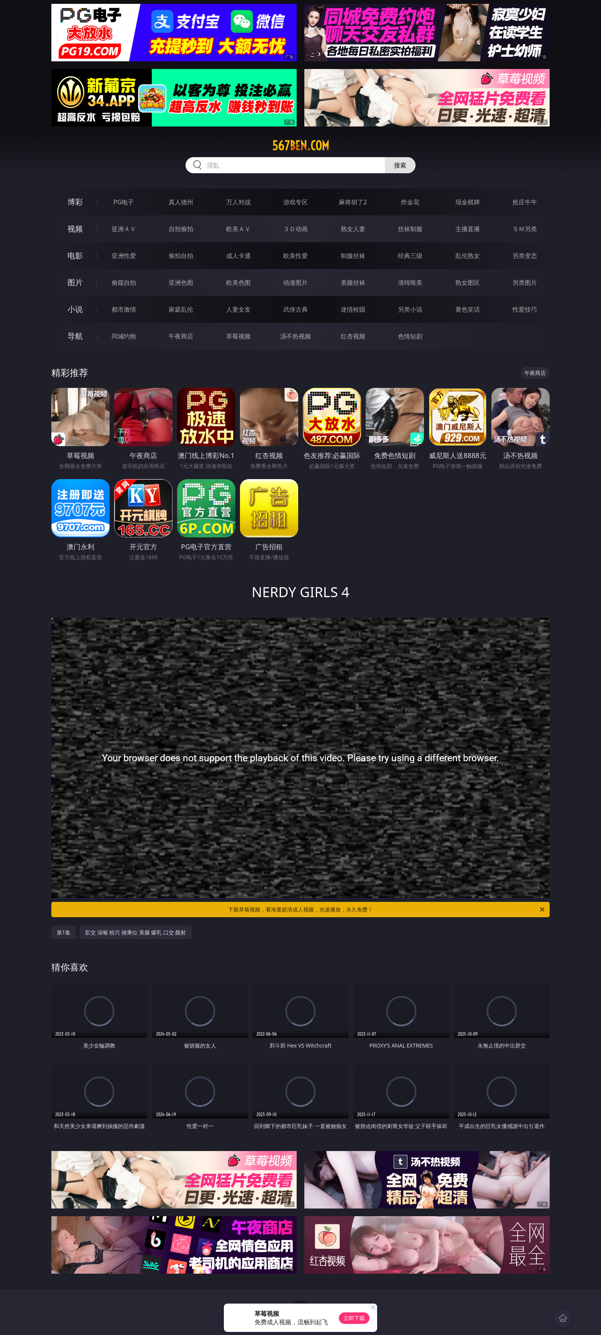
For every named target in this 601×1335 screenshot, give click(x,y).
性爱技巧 (524, 309)
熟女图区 (467, 282)
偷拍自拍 (181, 255)
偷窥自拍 (124, 282)
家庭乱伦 (181, 309)
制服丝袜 (353, 255)
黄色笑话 (467, 309)
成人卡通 (238, 255)
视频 (75, 228)
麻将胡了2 (353, 202)
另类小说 (410, 309)
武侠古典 (295, 309)
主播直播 (467, 229)
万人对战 (238, 202)
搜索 (400, 165)
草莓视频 (238, 336)
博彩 (75, 202)
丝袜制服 (410, 229)
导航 (75, 336)
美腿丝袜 (353, 282)
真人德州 (181, 202)
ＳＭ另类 (524, 229)
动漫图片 (295, 282)
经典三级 (410, 255)
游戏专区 (295, 202)
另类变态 (524, 255)
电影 (75, 255)
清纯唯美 (410, 282)
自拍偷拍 (181, 229)
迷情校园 (353, 309)
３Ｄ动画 (295, 229)
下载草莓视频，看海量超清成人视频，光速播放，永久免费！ (387, 909)
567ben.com (300, 145)
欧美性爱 (295, 255)
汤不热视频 (295, 336)
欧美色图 (238, 282)
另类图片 (524, 282)
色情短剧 (410, 336)
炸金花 (410, 202)
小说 (75, 309)
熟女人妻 (353, 229)
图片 (75, 282)
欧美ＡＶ (238, 229)
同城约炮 (124, 336)
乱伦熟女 (467, 255)
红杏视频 (353, 336)
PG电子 (123, 202)
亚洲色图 (181, 282)
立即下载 (354, 1318)
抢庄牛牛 (524, 202)
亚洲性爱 (124, 255)
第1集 (64, 932)
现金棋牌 (467, 202)
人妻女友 (238, 309)
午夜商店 (181, 336)
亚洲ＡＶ (124, 229)
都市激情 (124, 309)
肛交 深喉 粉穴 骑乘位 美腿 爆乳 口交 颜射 (135, 932)
